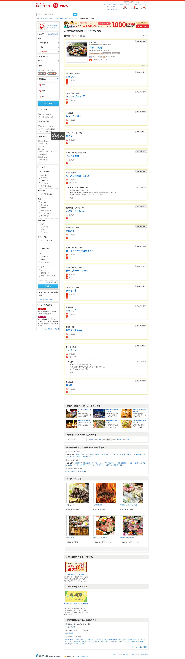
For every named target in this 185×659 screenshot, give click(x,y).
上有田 (119, 439)
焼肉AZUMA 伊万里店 (127, 537)
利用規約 (134, 654)
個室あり (44, 202)
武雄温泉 (90, 439)
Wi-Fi (107, 465)
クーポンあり (45, 248)
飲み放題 (44, 175)
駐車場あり (100, 465)
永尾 (100, 439)
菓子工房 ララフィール (77, 271)
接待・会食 (43, 157)
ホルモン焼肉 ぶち (133, 639)
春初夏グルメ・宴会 (46, 299)
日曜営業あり (45, 273)
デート (42, 146)
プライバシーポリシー (125, 654)
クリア (56, 79)
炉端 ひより (70, 505)
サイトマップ (114, 654)
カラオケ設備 (133, 463)
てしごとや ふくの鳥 (77, 644)
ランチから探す (70, 627)
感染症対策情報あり (47, 194)
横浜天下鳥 (122, 639)
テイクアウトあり (46, 186)
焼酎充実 (44, 259)
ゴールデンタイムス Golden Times (106, 639)
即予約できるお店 (45, 114)
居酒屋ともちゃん (74, 330)
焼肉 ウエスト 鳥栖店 (100, 537)
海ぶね (111, 641)
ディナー (43, 70)
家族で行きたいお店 (84, 420)
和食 (82, 454)
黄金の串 (134, 641)
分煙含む (45, 227)
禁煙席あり (79, 463)
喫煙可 (43, 229)
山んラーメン (72, 350)
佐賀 (63, 18)
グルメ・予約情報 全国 (55, 18)
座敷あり (44, 208)
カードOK (44, 270)
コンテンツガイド (124, 4)
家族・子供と (44, 143)
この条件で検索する (48, 104)
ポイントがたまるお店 (46, 126)
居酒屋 (77, 454)
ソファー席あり (46, 213)
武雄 (76, 18)
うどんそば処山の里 (75, 96)
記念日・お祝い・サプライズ (48, 151)
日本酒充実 (44, 257)
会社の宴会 (43, 154)
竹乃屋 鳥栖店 (97, 505)
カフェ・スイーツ (75, 457)
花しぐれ (127, 641)
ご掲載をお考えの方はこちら (83, 656)
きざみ (70, 641)
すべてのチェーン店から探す (138, 647)
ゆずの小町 (104, 641)
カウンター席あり (46, 210)
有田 (128, 439)
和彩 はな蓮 (95, 47)
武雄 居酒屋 (69, 633)
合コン (42, 162)
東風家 (84, 641)
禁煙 (42, 224)
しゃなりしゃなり (93, 641)
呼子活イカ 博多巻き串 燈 (128, 505)
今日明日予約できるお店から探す (76, 471)
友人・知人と (44, 141)
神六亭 (69, 385)
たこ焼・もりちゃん (75, 211)
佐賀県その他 (69, 18)
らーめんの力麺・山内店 (77, 176)
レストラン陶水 (73, 116)
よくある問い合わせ (110, 4)
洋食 (87, 454)
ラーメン (129, 454)
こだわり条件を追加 (50, 282)
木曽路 (76, 639)
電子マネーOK (113, 463)
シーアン (83, 639)
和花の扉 (90, 639)
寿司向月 (77, 641)
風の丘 (69, 136)
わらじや (70, 76)
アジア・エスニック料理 (117, 454)
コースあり (44, 180)
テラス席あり (45, 216)
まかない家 (71, 290)
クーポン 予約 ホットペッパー (141, 4)
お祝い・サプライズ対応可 (49, 277)
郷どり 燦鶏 (69, 639)
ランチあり (44, 183)
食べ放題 (44, 178)
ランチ (52, 70)
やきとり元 (71, 310)
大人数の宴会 (44, 159)
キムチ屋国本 (72, 156)
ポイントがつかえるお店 (47, 129)
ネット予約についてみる (51, 329)
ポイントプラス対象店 (46, 131)
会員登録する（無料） (113, 9)
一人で (42, 149)
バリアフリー (91, 465)
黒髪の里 (70, 231)
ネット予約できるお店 (46, 117)
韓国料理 (105, 454)
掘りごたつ (44, 205)
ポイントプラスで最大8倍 (76, 574)
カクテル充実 (45, 262)
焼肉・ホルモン (95, 454)
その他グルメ (87, 457)
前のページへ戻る (43, 18)
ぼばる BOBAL (71, 537)
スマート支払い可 (46, 240)
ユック (120, 641)
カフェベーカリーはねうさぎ (80, 251)
